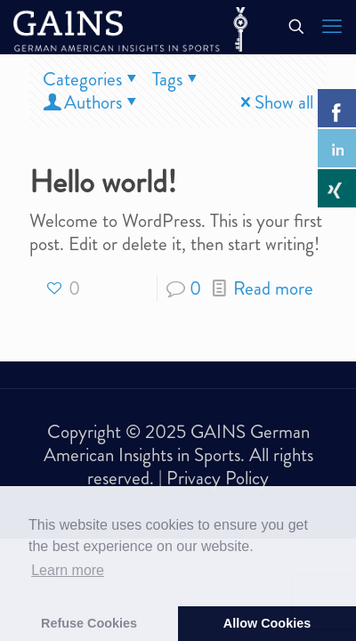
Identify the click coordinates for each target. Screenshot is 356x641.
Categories (92, 79)
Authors (92, 102)
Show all (274, 102)
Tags (176, 79)
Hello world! (102, 181)
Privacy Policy (217, 478)
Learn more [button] (67, 570)
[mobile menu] (332, 27)
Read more (273, 288)
